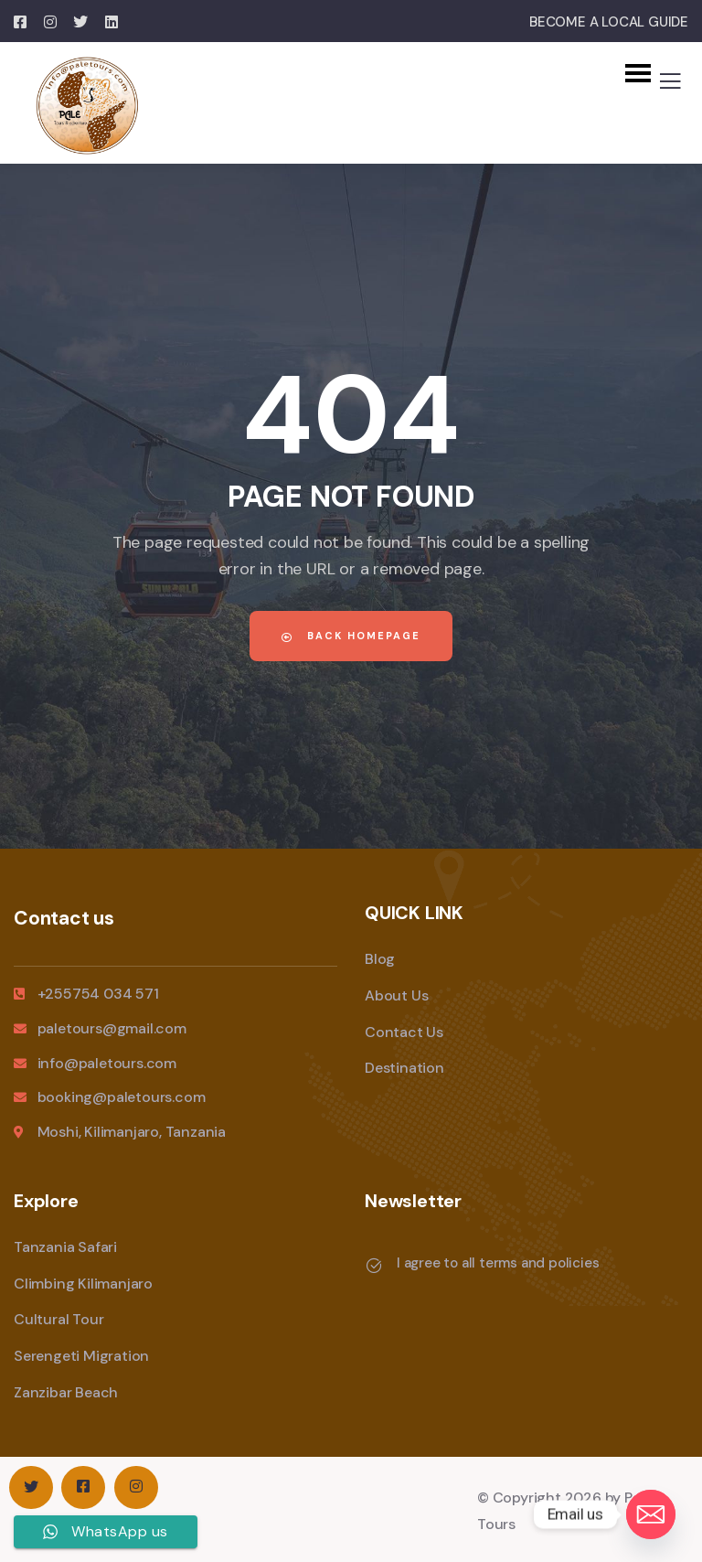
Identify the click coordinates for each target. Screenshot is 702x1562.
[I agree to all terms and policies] (374, 1266)
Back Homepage (351, 635)
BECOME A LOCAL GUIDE (608, 22)
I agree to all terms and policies (498, 1263)
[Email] (650, 1514)
